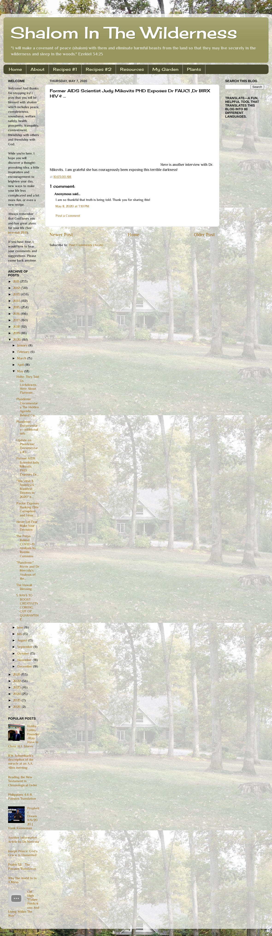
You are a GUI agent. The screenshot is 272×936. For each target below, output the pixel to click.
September (25, 647)
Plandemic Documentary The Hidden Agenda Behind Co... (27, 407)
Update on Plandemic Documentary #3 (27, 446)
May (20, 371)
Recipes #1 (65, 69)
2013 (17, 294)
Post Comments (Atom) (86, 245)
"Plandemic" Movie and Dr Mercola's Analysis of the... (27, 570)
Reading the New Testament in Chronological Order (22, 781)
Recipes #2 (99, 69)
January (22, 345)
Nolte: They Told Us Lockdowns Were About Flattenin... (27, 384)
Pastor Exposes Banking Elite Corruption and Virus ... (27, 509)
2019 (17, 333)
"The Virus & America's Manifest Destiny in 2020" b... (25, 489)
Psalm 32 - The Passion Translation (22, 866)
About (37, 69)
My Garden (165, 69)
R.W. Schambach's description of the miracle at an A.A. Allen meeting (20, 761)
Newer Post (61, 234)
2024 (17, 694)
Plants (194, 69)
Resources (132, 69)
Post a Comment (68, 216)
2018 (17, 326)
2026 (17, 707)
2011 (16, 281)
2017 (17, 320)
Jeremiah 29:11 (17, 232)
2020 (17, 339)
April (21, 365)
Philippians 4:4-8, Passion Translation (22, 796)
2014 (17, 301)
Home (15, 69)
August (22, 640)
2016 (17, 314)
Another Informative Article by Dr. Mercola (23, 839)
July (20, 634)
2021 (17, 674)
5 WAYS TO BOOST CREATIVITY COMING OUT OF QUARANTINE (27, 607)
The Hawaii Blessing (24, 587)
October (23, 653)
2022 (17, 681)
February (23, 352)
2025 (17, 700)
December (25, 666)
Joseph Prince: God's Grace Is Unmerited (23, 853)
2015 (17, 307)
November (25, 660)
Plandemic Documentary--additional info (27, 427)
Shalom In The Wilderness (123, 32)
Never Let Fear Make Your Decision (26, 526)
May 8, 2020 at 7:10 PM (72, 206)
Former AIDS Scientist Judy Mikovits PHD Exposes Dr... (27, 466)
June (20, 627)
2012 (17, 288)
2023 (17, 687)
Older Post (204, 234)
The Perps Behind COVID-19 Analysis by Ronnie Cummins (26, 546)
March (22, 358)
